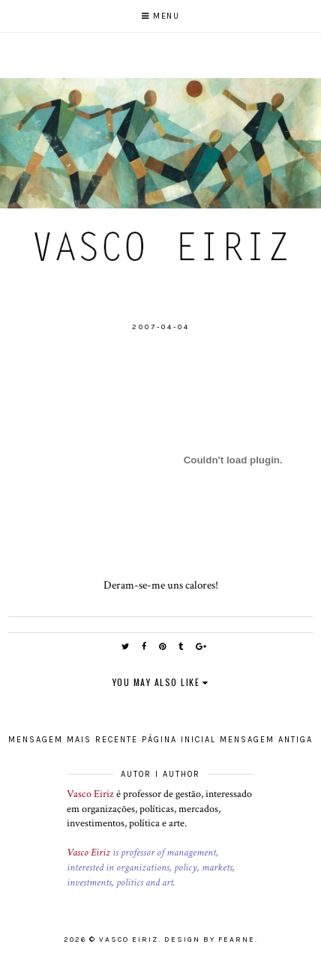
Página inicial (179, 740)
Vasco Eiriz (90, 794)
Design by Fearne (209, 939)
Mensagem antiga (266, 740)
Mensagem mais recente (73, 740)
